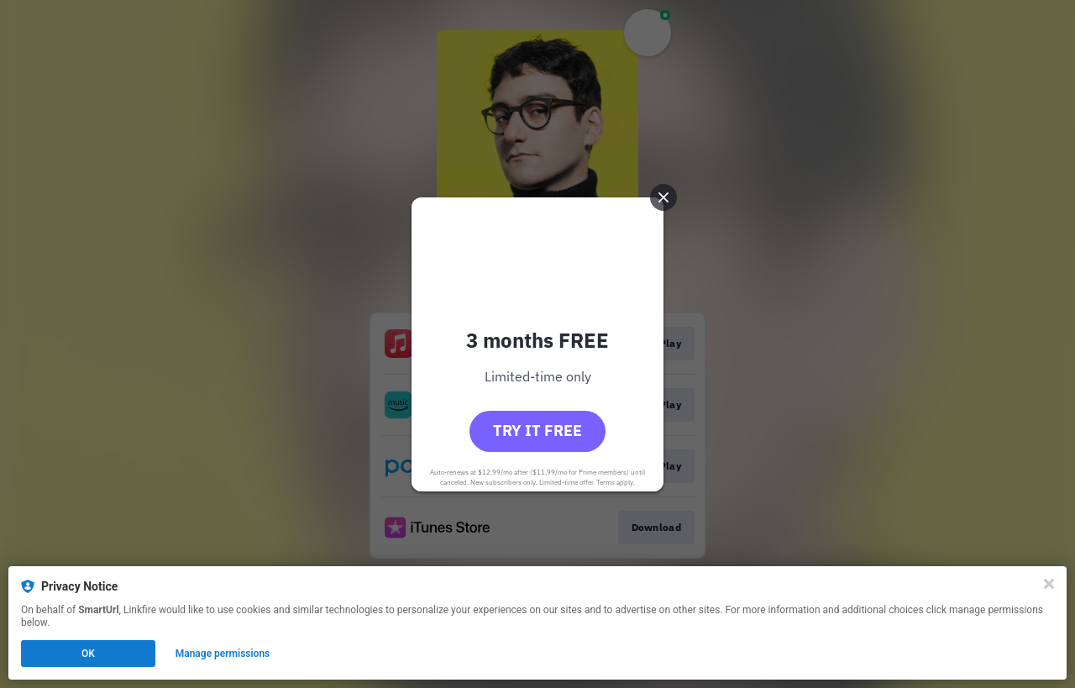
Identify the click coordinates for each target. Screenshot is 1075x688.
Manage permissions (223, 653)
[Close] (1049, 583)
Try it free (537, 430)
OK (88, 653)
